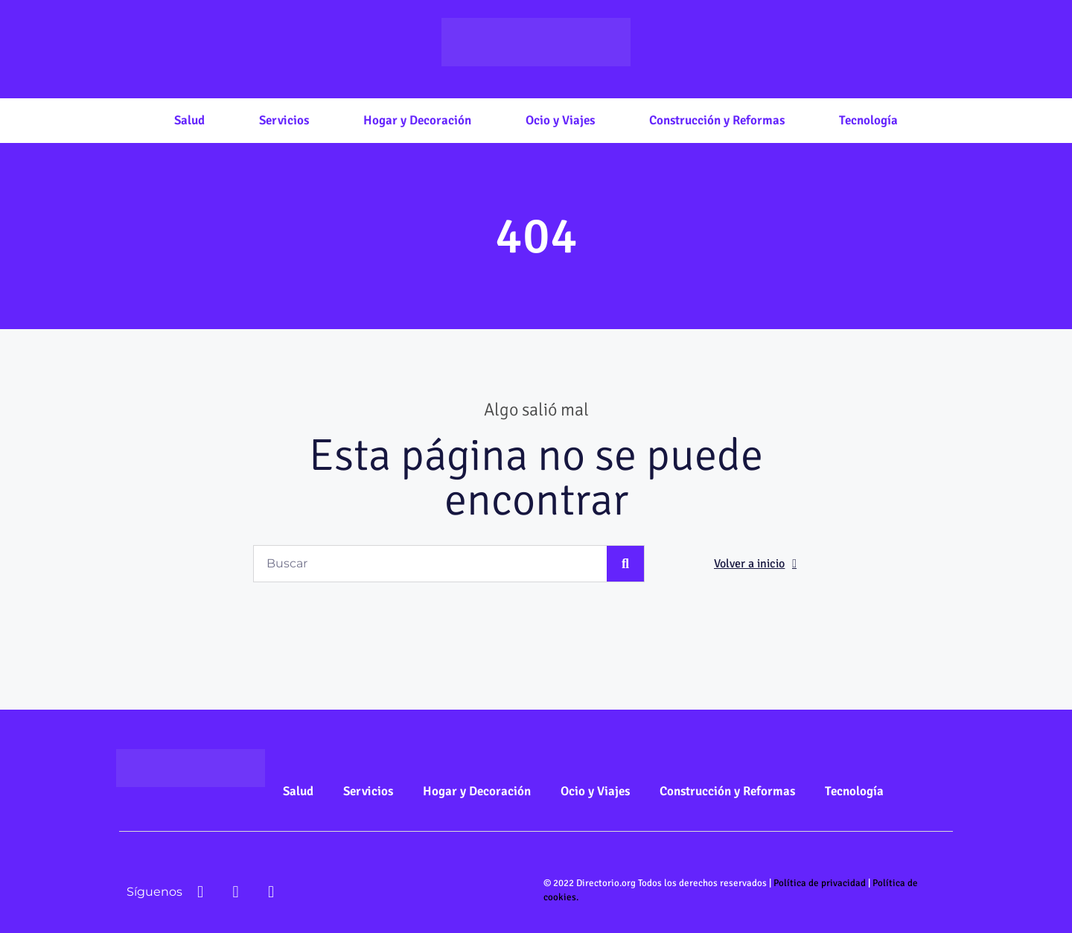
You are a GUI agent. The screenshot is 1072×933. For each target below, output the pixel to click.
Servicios (284, 120)
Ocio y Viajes (560, 120)
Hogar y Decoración (417, 120)
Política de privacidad (819, 883)
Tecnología (868, 120)
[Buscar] (625, 564)
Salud (189, 120)
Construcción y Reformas (717, 120)
